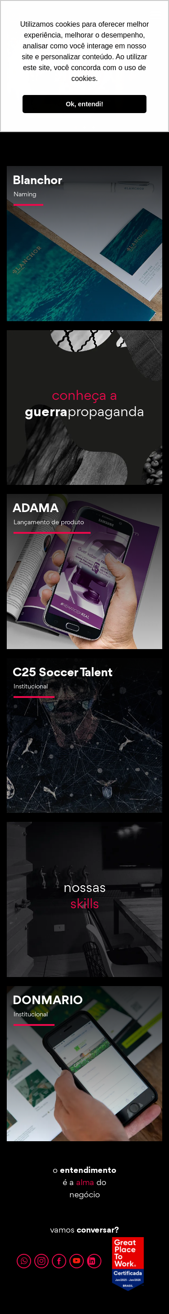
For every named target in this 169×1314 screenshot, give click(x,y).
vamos (84, 1229)
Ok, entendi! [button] (84, 104)
